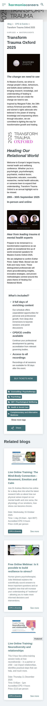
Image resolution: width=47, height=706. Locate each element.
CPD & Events (21, 24)
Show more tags (18, 420)
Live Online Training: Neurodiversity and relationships (20, 647)
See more (34, 531)
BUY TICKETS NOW (23, 378)
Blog (10, 24)
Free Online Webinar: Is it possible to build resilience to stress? (23, 568)
